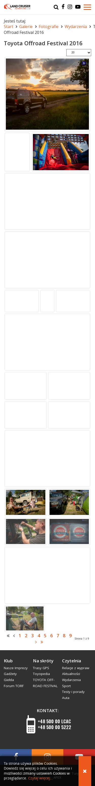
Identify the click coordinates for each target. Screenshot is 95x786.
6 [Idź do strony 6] (51, 635)
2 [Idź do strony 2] (26, 635)
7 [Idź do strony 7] (57, 635)
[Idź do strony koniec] (42, 642)
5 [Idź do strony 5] (45, 635)
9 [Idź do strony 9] (70, 635)
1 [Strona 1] (19, 635)
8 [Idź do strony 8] (64, 635)
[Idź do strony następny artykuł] (36, 642)
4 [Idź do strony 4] (38, 635)
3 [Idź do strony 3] (32, 635)
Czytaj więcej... (40, 778)
